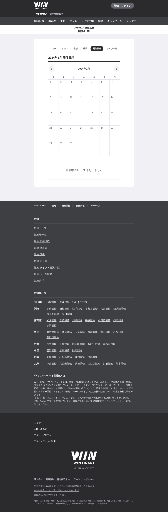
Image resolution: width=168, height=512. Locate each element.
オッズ (73, 21)
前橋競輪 (64, 308)
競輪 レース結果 (43, 274)
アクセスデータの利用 (45, 441)
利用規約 (50, 479)
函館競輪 (52, 302)
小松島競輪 (65, 357)
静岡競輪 (52, 325)
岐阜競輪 (67, 332)
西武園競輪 (119, 308)
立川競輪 (67, 313)
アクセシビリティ (42, 435)
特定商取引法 (63, 479)
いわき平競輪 (79, 302)
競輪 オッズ (40, 261)
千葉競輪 (64, 320)
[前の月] (51, 69)
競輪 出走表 (40, 247)
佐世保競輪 (94, 363)
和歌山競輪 (94, 343)
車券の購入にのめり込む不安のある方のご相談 (56, 490)
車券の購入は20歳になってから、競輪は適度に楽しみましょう (64, 486)
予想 (62, 21)
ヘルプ (37, 423)
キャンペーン (114, 21)
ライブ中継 (87, 21)
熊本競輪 (121, 363)
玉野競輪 (52, 350)
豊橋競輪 (93, 332)
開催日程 (39, 21)
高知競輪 (80, 357)
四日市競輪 (53, 337)
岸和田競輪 (109, 343)
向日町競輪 (78, 343)
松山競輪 (93, 357)
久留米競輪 (65, 363)
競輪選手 (39, 280)
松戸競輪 (52, 320)
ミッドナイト (134, 21)
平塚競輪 (90, 320)
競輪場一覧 (40, 234)
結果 (100, 21)
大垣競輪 (80, 332)
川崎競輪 (77, 320)
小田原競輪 (104, 320)
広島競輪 (64, 350)
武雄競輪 (80, 363)
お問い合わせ (40, 429)
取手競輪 (77, 308)
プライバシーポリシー (83, 479)
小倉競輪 (52, 363)
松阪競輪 (118, 332)
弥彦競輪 (52, 308)
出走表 (52, 21)
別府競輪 (108, 363)
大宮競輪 (106, 308)
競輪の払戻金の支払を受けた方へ (50, 495)
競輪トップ (40, 228)
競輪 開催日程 (42, 241)
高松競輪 (52, 357)
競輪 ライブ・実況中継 (47, 267)
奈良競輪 (64, 343)
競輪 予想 (39, 254)
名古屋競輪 (53, 332)
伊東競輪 (118, 320)
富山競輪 (106, 332)
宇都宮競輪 (91, 308)
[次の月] (116, 69)
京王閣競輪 (53, 313)
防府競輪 (77, 350)
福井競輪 (52, 343)
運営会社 (38, 479)
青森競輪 (64, 302)
